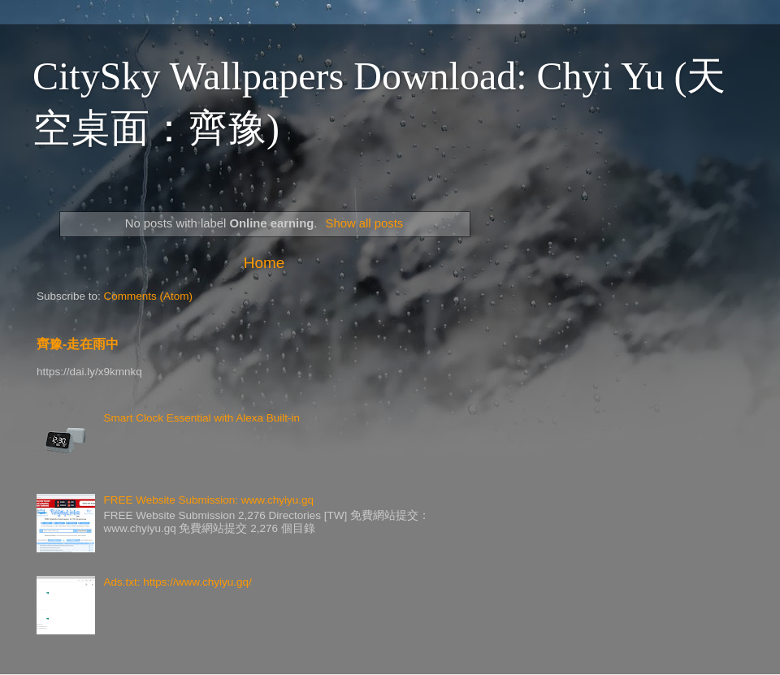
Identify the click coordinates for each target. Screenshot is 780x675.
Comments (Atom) (148, 296)
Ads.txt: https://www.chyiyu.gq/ (177, 582)
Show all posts (365, 223)
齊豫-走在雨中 (78, 344)
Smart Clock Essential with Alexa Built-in (201, 418)
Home (264, 262)
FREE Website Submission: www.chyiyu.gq (208, 500)
